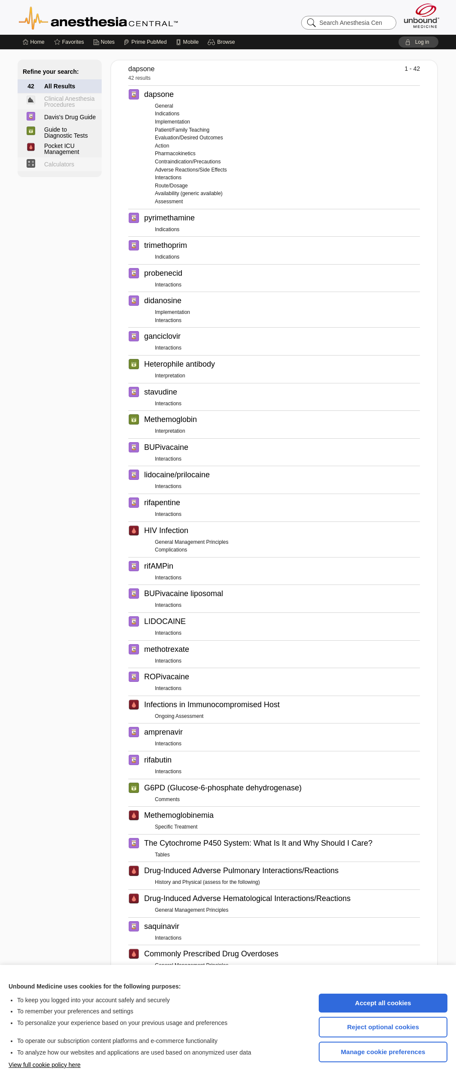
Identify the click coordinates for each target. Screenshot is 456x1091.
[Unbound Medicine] (422, 15)
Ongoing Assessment (179, 716)
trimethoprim (165, 245)
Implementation (172, 122)
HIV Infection (166, 530)
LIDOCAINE (165, 621)
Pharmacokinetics (175, 154)
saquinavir (161, 926)
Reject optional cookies (383, 1027)
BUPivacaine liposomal (183, 593)
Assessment (169, 202)
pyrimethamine (169, 218)
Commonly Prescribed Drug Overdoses (211, 953)
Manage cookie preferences (383, 1051)
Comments (167, 799)
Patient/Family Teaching (182, 130)
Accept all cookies (383, 1003)
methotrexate (166, 649)
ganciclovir (162, 336)
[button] (222, 42)
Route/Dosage (171, 186)
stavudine (160, 392)
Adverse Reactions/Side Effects (191, 170)
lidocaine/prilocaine (177, 474)
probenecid (163, 273)
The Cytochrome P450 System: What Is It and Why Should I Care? (258, 843)
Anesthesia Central (125, 17)
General (164, 106)
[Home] (34, 42)
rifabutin (158, 760)
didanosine (162, 300)
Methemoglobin (170, 419)
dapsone (159, 94)
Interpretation (170, 376)
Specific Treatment (176, 827)
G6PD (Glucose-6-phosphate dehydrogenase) (223, 788)
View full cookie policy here (45, 1064)
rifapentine (162, 502)
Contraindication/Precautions (187, 162)
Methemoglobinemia (179, 815)
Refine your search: (51, 71)
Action (162, 146)
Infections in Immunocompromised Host (212, 704)
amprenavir (163, 732)
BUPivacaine (166, 447)
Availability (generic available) (189, 193)
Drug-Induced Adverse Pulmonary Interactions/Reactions (241, 870)
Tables (162, 855)
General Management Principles (191, 542)
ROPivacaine (166, 676)
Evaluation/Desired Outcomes (189, 138)
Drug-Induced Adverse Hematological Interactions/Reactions (247, 898)
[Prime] (145, 42)
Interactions (168, 178)
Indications (167, 114)
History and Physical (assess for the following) (207, 882)
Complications (171, 550)
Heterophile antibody (179, 364)
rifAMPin (158, 566)
